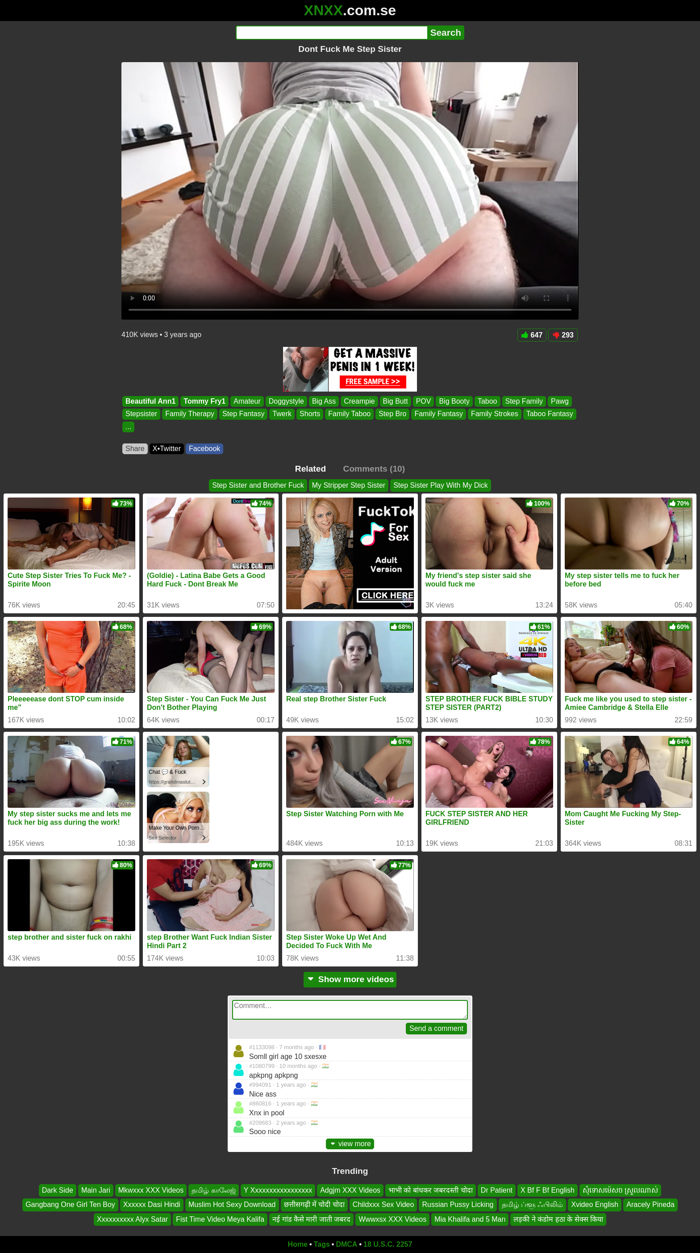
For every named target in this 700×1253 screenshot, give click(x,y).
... (128, 426)
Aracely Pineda (650, 1204)
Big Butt (395, 401)
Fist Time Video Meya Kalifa (220, 1219)
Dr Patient (496, 1190)
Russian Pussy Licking (457, 1204)
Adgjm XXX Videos (350, 1190)
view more (350, 1144)
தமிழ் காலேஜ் (213, 1190)
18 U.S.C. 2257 (387, 1244)
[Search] (331, 32)
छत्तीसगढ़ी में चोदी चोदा (314, 1204)
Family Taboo (349, 414)
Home (298, 1244)
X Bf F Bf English (548, 1190)
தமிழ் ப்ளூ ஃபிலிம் (532, 1204)
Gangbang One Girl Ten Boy (70, 1204)
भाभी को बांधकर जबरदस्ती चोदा (430, 1190)
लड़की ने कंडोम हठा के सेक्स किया (558, 1219)
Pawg (560, 401)
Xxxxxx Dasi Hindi (151, 1204)
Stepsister (141, 414)
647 (532, 335)
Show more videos (350, 979)
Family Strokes (494, 414)
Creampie (359, 401)
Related (310, 468)
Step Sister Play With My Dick (440, 485)
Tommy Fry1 (204, 401)
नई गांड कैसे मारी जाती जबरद (311, 1219)
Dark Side (57, 1190)
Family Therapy (189, 414)
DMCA (346, 1244)
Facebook (204, 448)
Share (135, 448)
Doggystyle (286, 401)
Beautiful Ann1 (150, 401)
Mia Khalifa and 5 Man (469, 1219)
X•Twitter (167, 448)
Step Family (524, 401)
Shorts (310, 414)
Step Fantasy (243, 414)
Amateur (246, 401)
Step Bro (392, 414)
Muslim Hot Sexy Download (232, 1204)
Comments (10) (374, 468)
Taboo (487, 401)
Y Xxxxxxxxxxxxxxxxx (278, 1190)
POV (423, 401)
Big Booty (454, 401)
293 (563, 335)
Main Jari (95, 1190)
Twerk (282, 414)
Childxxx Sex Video (383, 1204)
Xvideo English (594, 1204)
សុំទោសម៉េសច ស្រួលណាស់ (620, 1190)
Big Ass (324, 401)
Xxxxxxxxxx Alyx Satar (132, 1219)
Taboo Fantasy (549, 414)
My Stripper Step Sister (349, 485)
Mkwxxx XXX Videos (150, 1190)
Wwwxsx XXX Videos (392, 1219)
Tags (322, 1244)
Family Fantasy (438, 414)
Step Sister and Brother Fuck (258, 485)
